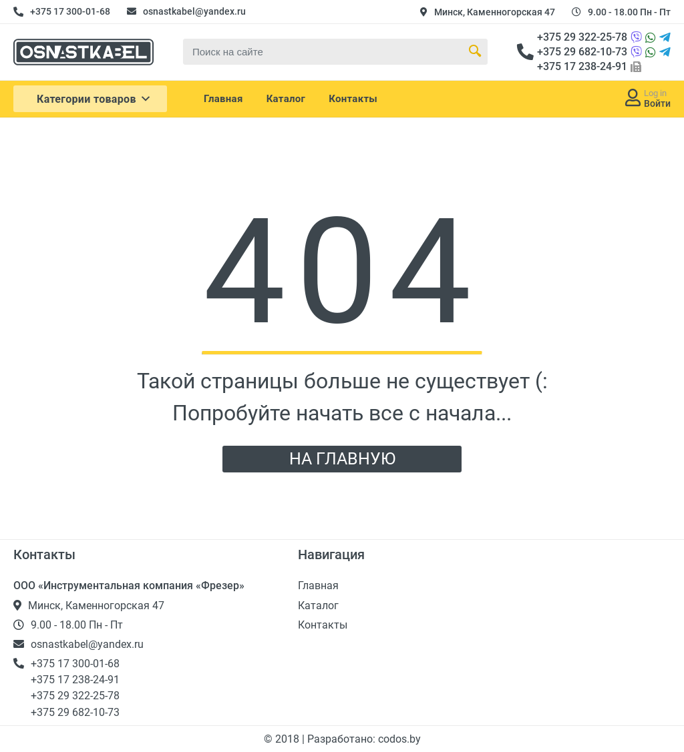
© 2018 (283, 739)
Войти (657, 103)
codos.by (399, 739)
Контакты (353, 99)
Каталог (286, 99)
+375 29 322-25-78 (582, 37)
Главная (223, 99)
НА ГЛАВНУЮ (342, 458)
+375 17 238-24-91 (582, 66)
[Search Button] (475, 51)
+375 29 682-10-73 (582, 51)
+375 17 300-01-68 (70, 11)
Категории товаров (94, 98)
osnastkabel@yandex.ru (194, 11)
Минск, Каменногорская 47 (494, 12)
